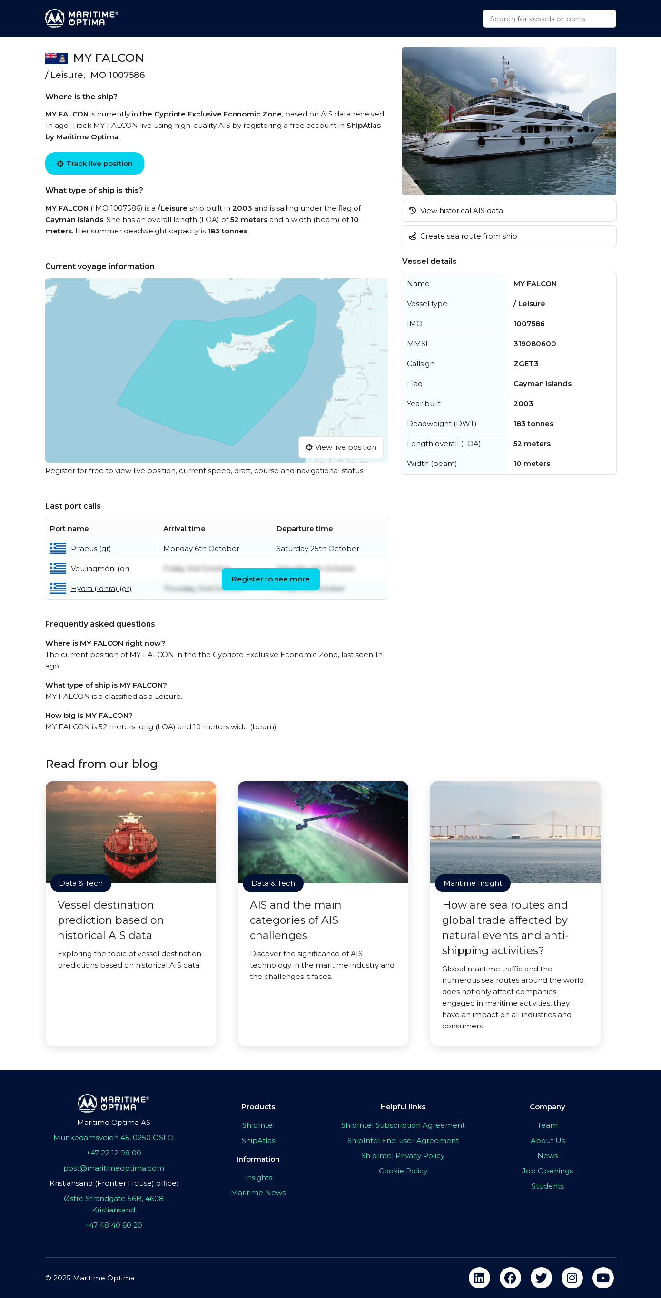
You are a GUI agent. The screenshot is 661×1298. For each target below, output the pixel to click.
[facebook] (510, 1277)
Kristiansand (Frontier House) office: (113, 1183)
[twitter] (541, 1277)
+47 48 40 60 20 (113, 1225)
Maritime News (258, 1192)
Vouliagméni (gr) (100, 568)
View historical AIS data (456, 210)
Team (547, 1125)
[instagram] (572, 1277)
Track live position (95, 163)
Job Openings (547, 1170)
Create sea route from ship (463, 236)
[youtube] (603, 1277)
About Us (548, 1140)
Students (548, 1186)
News (547, 1155)
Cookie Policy (403, 1170)
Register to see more (271, 578)
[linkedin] (479, 1277)
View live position (341, 447)
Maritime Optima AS (113, 1122)
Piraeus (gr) (91, 548)
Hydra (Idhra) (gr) (101, 588)
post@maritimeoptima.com (113, 1167)
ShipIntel (258, 1125)
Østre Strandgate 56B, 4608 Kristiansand (114, 1204)
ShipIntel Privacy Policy (402, 1155)
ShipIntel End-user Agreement (403, 1140)
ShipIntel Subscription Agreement (403, 1125)
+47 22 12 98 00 (113, 1152)
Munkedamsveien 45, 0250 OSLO (113, 1137)
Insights (258, 1177)
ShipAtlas (258, 1140)
